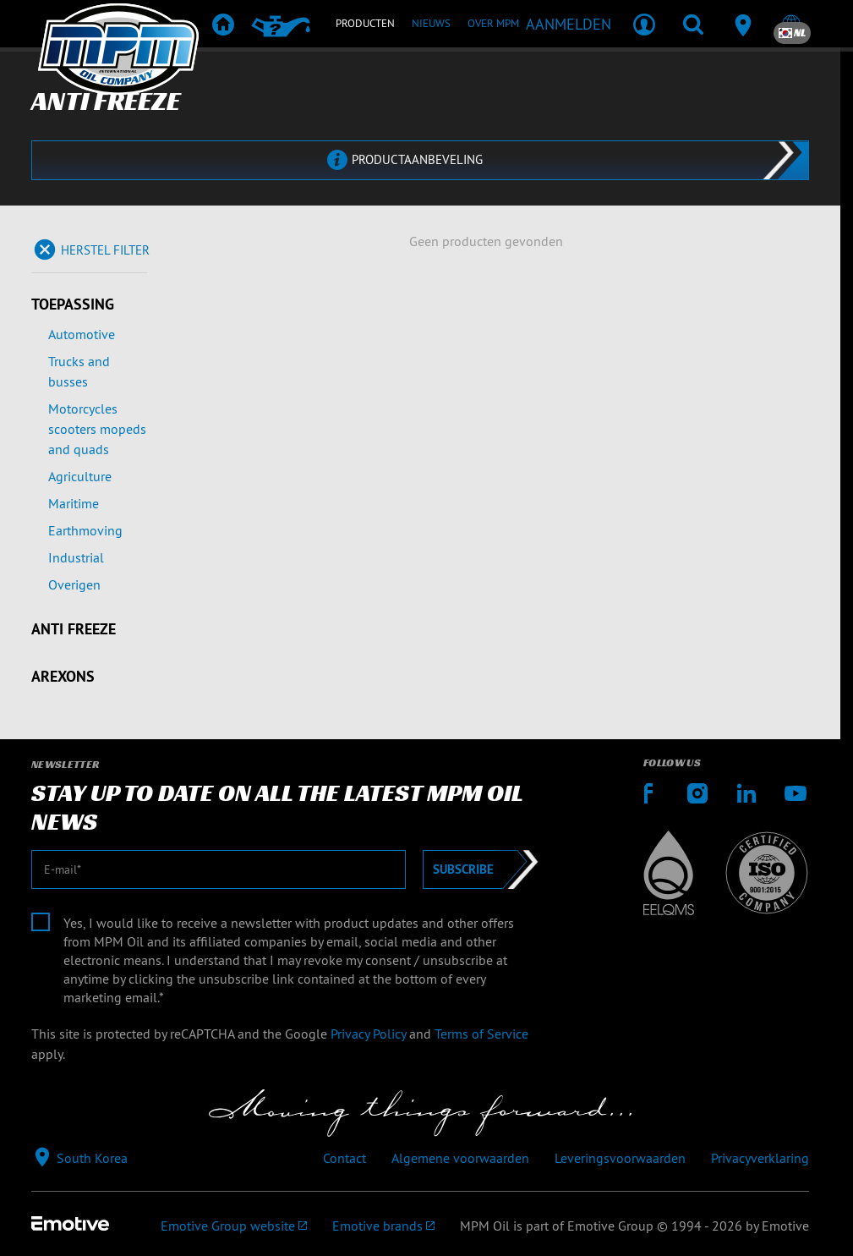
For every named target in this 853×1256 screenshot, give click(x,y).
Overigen (74, 584)
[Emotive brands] (383, 1225)
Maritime (73, 503)
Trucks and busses (79, 371)
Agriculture (80, 476)
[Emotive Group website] (234, 1225)
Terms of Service (481, 1033)
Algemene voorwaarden (460, 1157)
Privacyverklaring (760, 1157)
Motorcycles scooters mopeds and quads (97, 429)
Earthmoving (85, 530)
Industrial (76, 557)
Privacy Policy (368, 1033)
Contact (344, 1157)
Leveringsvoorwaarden (620, 1157)
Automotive (81, 334)
